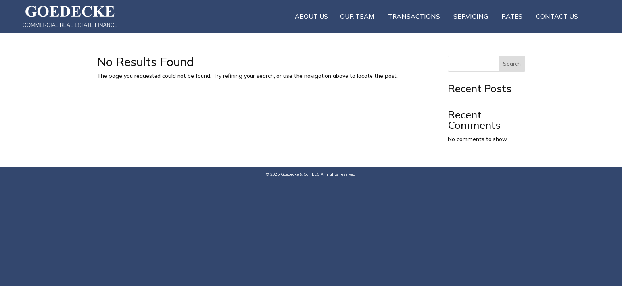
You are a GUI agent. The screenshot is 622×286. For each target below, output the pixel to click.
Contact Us (557, 16)
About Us (311, 16)
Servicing (470, 16)
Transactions (414, 16)
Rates (511, 16)
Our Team (357, 16)
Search (512, 63)
